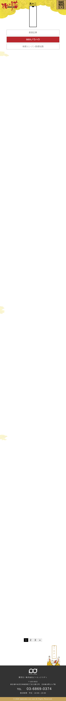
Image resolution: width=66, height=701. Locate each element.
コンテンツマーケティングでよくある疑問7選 (23, 96)
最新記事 (33, 32)
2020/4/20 (60, 106)
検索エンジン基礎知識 (33, 46)
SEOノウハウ (33, 39)
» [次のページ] (40, 640)
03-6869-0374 (39, 689)
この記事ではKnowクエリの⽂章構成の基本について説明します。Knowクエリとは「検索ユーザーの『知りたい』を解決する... (32, 101)
